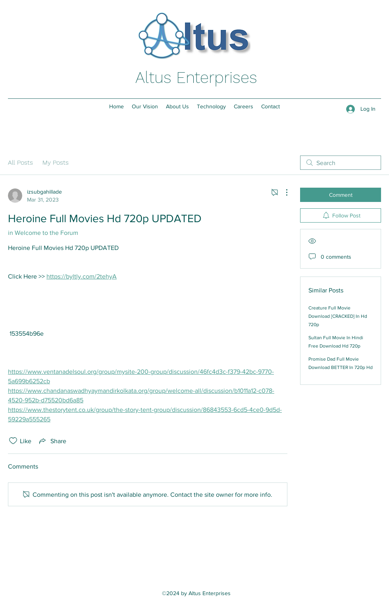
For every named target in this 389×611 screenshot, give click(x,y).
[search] (340, 163)
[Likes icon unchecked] (13, 441)
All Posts (20, 162)
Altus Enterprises (196, 77)
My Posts (55, 162)
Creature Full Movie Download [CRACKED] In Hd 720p (337, 316)
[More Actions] (282, 192)
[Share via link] (52, 441)
